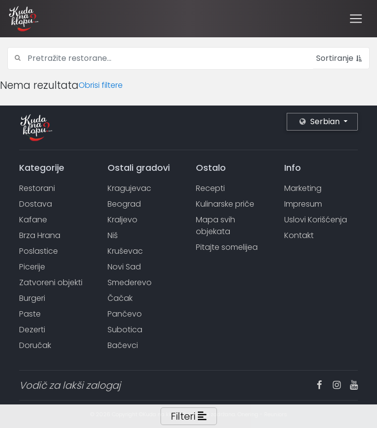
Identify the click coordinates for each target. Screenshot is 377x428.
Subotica (125, 329)
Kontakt (299, 235)
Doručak (35, 345)
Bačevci (123, 345)
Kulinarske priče (225, 204)
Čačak (120, 298)
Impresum (303, 204)
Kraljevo (122, 219)
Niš (113, 235)
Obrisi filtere (101, 85)
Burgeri (32, 298)
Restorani (37, 188)
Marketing (303, 188)
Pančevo (125, 314)
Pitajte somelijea (227, 247)
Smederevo (130, 282)
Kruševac (125, 251)
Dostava (35, 204)
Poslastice (38, 251)
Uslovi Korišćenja (315, 219)
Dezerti (32, 329)
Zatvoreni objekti (50, 282)
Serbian (320, 121)
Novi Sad (124, 266)
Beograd (124, 204)
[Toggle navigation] (356, 18)
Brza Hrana (39, 235)
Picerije (32, 266)
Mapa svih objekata (215, 225)
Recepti (210, 188)
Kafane (33, 219)
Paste (30, 314)
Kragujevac (129, 188)
